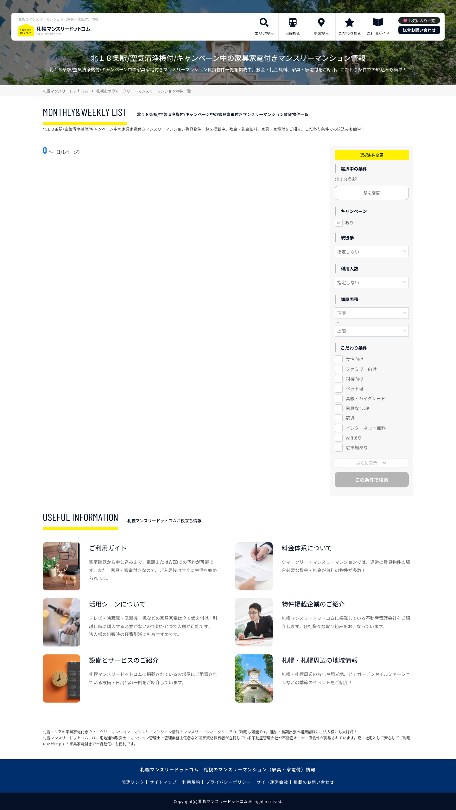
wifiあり (354, 437)
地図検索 (321, 33)
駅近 (350, 418)
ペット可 (355, 388)
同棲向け (355, 379)
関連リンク (133, 782)
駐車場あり (357, 447)
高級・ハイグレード (365, 398)
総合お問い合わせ (419, 30)
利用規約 (191, 782)
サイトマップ (163, 782)
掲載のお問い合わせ (314, 782)
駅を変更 (372, 193)
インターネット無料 (366, 428)
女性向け (355, 359)
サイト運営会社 (272, 782)
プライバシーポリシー (228, 782)
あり (349, 222)
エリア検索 (264, 33)
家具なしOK (358, 408)
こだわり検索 (349, 33)
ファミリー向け (361, 369)
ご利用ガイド (378, 33)
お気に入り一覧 (421, 20)
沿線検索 (292, 33)
